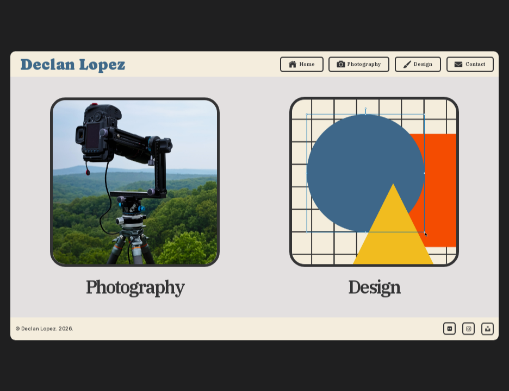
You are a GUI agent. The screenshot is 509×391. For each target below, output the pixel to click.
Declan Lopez (72, 64)
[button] (302, 64)
